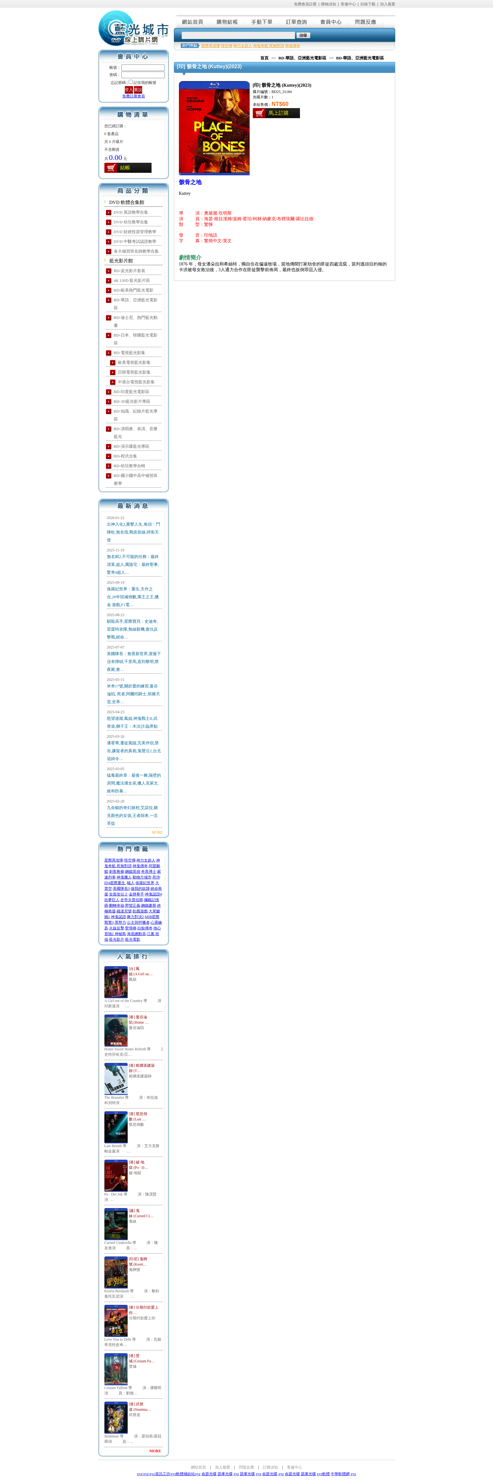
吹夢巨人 (111, 900)
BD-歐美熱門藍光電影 (133, 290)
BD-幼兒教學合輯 (129, 465)
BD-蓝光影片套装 (129, 270)
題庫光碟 (225, 1474)
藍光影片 (116, 939)
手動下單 (263, 21)
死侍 (156, 877)
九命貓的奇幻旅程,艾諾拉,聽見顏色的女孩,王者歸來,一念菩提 (132, 815)
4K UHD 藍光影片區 (132, 280)
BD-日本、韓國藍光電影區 (136, 339)
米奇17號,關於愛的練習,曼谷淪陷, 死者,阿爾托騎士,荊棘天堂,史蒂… (133, 694)
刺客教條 (116, 871)
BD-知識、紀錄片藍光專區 (136, 415)
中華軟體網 (340, 1474)
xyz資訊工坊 (159, 1474)
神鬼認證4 (153, 894)
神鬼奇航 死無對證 (268, 46)
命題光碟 (209, 1474)
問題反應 (366, 21)
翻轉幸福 (116, 905)
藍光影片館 (121, 260)
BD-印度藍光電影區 (131, 391)
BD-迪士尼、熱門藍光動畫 (136, 321)
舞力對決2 (135, 917)
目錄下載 (367, 4)
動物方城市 (142, 877)
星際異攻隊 (113, 860)
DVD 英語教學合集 (131, 212)
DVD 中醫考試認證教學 (135, 241)
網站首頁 (193, 21)
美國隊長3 (121, 888)
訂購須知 (270, 1467)
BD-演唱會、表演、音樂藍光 (136, 432)
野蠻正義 (132, 905)
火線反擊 (116, 928)
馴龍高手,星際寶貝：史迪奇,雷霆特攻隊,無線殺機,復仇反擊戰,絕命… (132, 629)
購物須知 (328, 4)
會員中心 (332, 21)
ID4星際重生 (115, 883)
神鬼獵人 (124, 877)
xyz (139, 1474)
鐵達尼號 (124, 911)
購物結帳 (228, 21)
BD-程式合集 (125, 456)
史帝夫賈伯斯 (131, 900)
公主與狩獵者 (138, 922)
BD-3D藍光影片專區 (132, 401)
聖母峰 (130, 928)
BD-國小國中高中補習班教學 (136, 479)
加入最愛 (387, 4)
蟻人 (131, 883)
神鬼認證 (118, 917)
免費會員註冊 (305, 4)
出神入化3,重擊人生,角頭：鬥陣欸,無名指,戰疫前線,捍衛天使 (133, 532)
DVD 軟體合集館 (126, 202)
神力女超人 (145, 860)
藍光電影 (132, 939)
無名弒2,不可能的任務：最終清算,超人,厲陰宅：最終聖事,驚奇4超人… (133, 564)
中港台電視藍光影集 (136, 382)
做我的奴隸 (140, 888)
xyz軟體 (323, 1474)
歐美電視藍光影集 (134, 362)
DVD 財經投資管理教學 (135, 231)
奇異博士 (148, 871)
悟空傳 (130, 860)
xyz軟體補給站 (183, 1474)
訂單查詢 (297, 21)
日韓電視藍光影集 (134, 372)
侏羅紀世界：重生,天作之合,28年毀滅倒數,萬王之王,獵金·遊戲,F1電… (133, 597)
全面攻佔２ (118, 894)
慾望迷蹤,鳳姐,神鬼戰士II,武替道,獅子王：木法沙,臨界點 (132, 722)
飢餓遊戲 (140, 911)
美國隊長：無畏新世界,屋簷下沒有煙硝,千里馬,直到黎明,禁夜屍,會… (134, 661)
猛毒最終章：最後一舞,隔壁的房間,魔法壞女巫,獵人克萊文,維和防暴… (134, 783)
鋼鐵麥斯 (148, 905)
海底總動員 (136, 934)
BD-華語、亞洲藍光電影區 (136, 304)
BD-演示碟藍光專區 (131, 446)
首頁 (264, 58)
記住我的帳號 (145, 82)
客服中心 (348, 4)
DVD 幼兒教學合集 (131, 222)
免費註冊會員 (133, 96)
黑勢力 (120, 922)
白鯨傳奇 (144, 928)
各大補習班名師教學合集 (136, 251)
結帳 (125, 167)
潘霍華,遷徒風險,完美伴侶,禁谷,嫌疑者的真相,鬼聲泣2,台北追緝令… (134, 751)
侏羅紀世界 (145, 883)
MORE (157, 832)
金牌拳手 (136, 894)
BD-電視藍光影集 (129, 352)
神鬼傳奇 (140, 866)
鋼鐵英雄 (132, 871)
